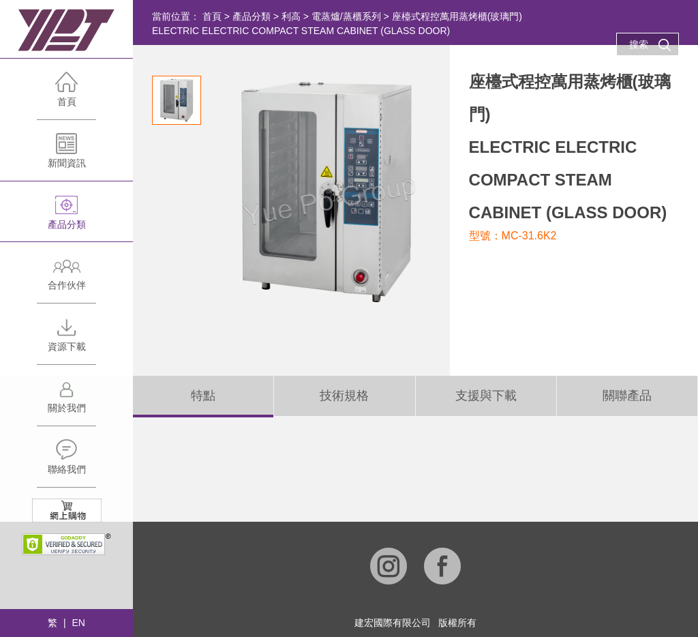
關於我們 (66, 401)
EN (78, 622)
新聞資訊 (66, 156)
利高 (291, 16)
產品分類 (66, 218)
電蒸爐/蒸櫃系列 (346, 16)
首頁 (66, 95)
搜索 (650, 45)
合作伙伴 (66, 278)
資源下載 (66, 340)
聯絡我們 (66, 463)
